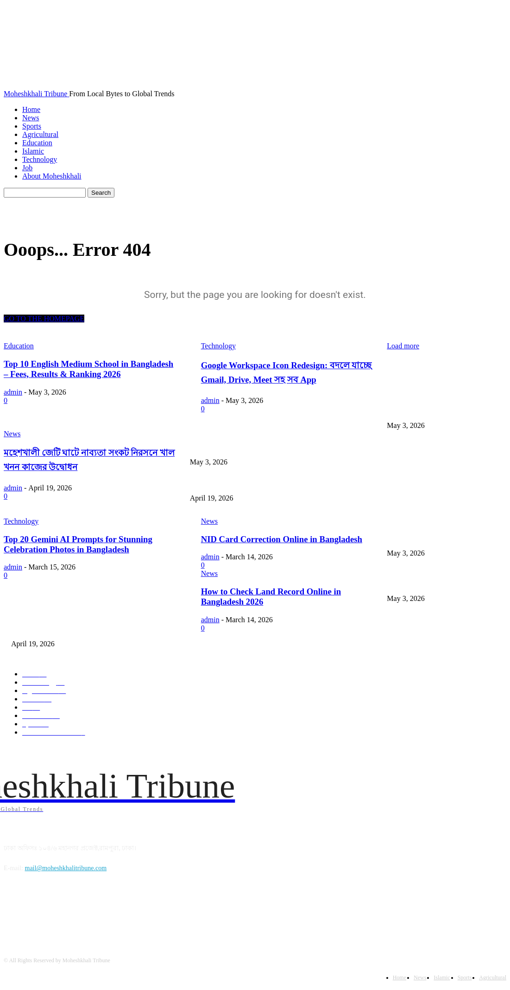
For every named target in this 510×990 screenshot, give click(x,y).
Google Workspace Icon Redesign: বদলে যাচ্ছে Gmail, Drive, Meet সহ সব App (293, 446)
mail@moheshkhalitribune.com (66, 868)
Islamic (33, 151)
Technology (39, 159)
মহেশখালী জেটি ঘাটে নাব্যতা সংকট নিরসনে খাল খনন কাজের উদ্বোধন (281, 483)
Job (27, 168)
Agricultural (40, 134)
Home (31, 109)
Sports (31, 126)
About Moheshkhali (52, 176)
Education (37, 143)
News (30, 118)
